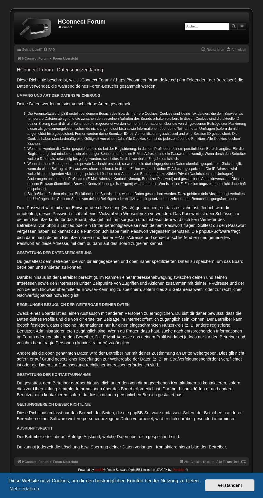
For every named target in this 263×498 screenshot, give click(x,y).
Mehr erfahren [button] (24, 488)
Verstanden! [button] (230, 485)
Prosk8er (179, 469)
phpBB (99, 469)
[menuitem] (49, 49)
